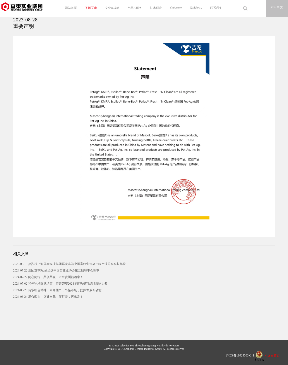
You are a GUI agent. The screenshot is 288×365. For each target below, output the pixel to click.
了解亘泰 (91, 8)
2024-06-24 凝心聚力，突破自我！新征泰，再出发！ (48, 296)
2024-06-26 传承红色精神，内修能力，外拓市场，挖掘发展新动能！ (59, 290)
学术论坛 (196, 8)
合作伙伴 (176, 8)
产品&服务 (134, 8)
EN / (274, 7)
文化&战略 (112, 8)
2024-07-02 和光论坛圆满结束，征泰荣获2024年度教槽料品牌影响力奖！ (62, 283)
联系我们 (216, 8)
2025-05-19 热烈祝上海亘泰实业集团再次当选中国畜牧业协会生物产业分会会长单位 (69, 264)
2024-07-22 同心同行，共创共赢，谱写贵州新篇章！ (48, 277)
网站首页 (71, 8)
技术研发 (156, 8)
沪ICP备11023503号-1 (238, 355)
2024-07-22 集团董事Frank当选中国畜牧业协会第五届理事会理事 (56, 270)
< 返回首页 (272, 355)
